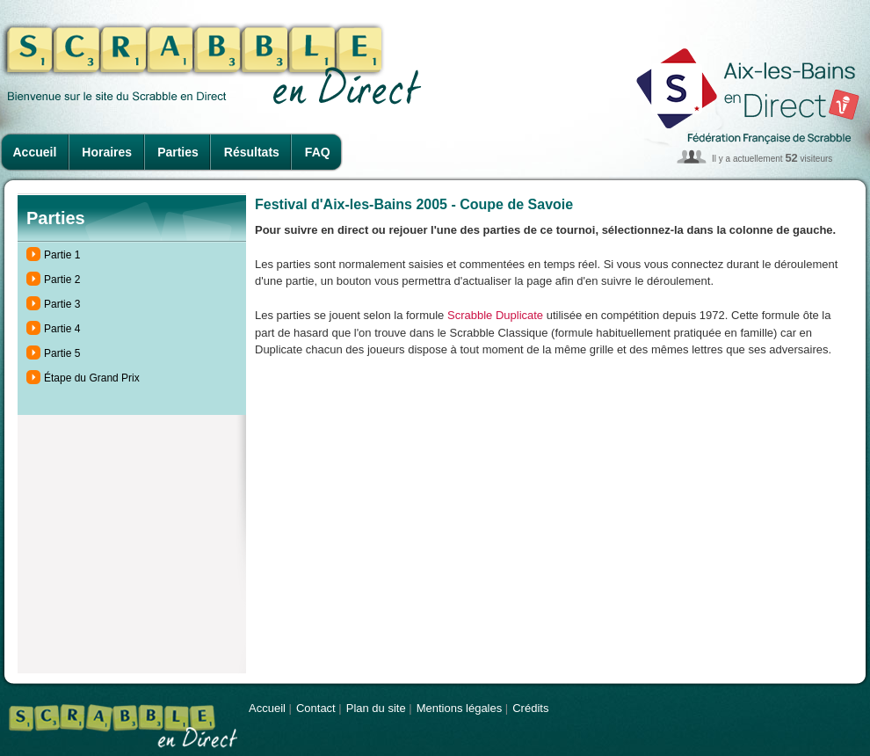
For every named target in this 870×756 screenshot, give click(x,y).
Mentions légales (460, 708)
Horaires (107, 152)
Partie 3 (62, 304)
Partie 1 (62, 255)
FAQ (317, 152)
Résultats (251, 152)
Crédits (530, 708)
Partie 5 (62, 353)
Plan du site (376, 708)
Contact (316, 708)
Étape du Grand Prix (92, 378)
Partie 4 (62, 329)
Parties (178, 152)
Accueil (35, 152)
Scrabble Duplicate (495, 315)
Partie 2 (62, 279)
